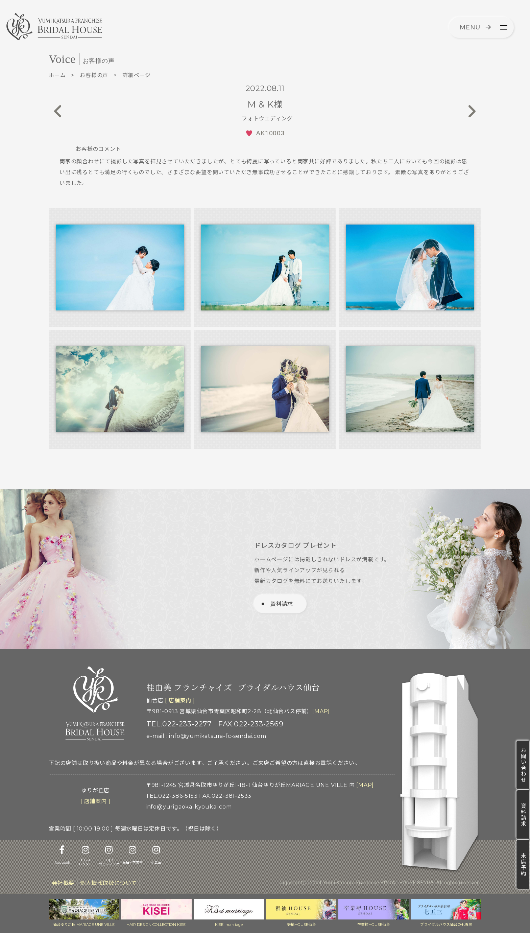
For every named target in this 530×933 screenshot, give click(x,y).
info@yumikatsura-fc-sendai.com (217, 736)
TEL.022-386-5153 (172, 796)
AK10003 (270, 133)
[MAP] (321, 711)
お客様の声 (94, 75)
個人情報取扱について (108, 883)
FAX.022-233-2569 (251, 724)
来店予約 (523, 864)
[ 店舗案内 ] (180, 700)
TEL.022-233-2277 (179, 724)
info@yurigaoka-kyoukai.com (189, 806)
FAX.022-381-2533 (225, 796)
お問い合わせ (523, 765)
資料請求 (523, 814)
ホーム (57, 75)
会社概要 (63, 883)
